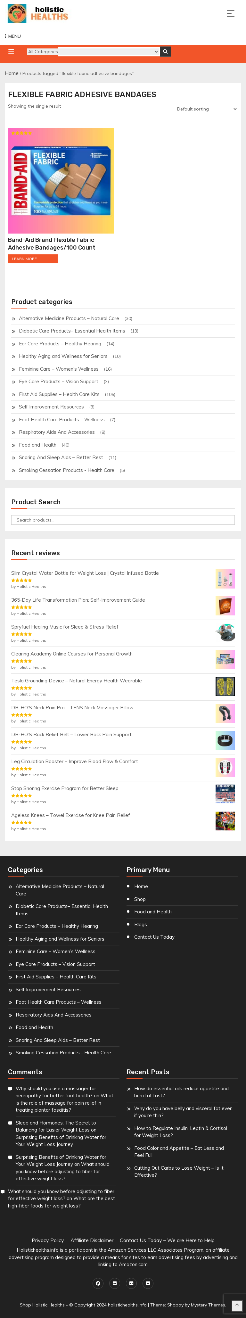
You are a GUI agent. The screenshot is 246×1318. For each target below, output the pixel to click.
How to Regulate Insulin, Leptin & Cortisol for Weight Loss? (180, 1132)
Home (12, 73)
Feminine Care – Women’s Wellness (59, 369)
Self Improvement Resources (51, 407)
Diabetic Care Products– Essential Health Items (72, 331)
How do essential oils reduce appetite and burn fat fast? (181, 1092)
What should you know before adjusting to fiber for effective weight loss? (63, 1171)
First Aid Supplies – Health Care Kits (59, 394)
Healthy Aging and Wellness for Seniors (63, 356)
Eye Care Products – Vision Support (58, 381)
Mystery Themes (208, 1305)
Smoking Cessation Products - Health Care (66, 470)
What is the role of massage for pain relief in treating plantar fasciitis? (64, 1102)
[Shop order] (205, 109)
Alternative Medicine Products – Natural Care (69, 318)
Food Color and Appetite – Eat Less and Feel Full (179, 1151)
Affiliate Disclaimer (91, 1240)
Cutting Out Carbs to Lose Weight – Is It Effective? (179, 1171)
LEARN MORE (24, 258)
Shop (140, 899)
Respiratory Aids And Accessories (57, 432)
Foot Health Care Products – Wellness (62, 419)
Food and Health (37, 445)
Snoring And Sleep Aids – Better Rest (61, 457)
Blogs (140, 924)
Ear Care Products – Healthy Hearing (60, 344)
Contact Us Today (154, 937)
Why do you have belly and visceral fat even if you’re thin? (183, 1112)
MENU (13, 36)
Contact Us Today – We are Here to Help (167, 1240)
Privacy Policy (48, 1240)
